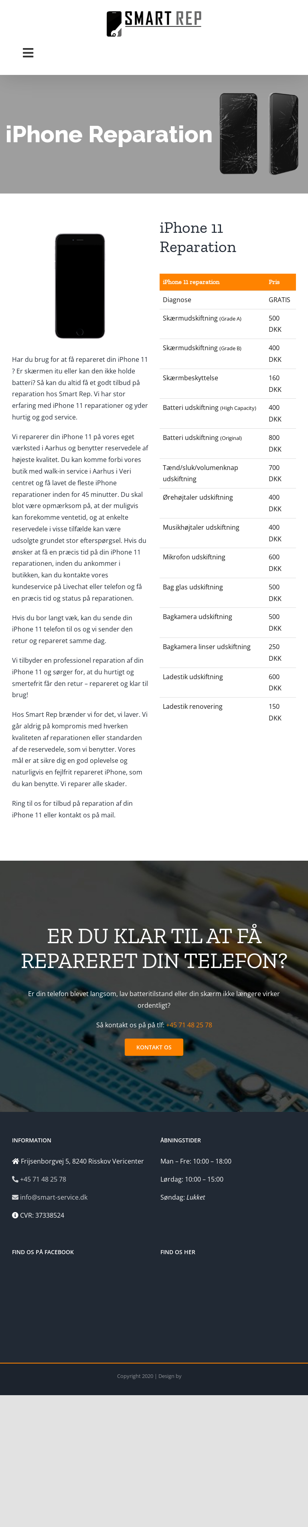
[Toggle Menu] (28, 53)
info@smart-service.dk (49, 1197)
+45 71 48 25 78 (189, 1025)
